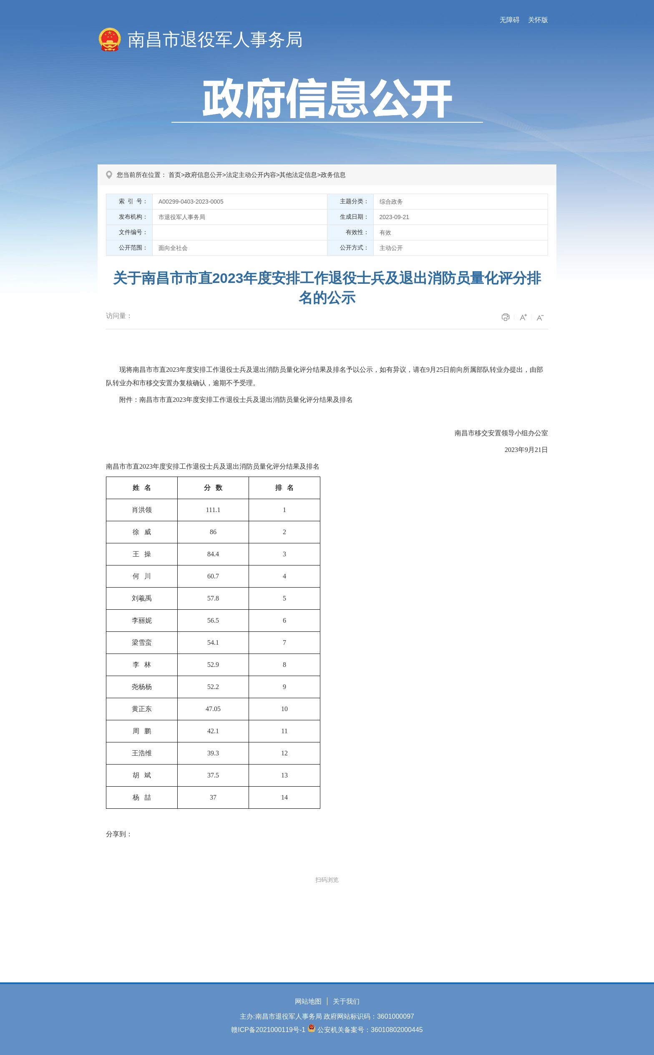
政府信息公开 (203, 174)
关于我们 (346, 1001)
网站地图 (308, 1001)
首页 (175, 174)
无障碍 (510, 19)
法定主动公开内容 (251, 174)
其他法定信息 (298, 174)
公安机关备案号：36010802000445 (370, 1029)
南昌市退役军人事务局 (215, 39)
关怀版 (538, 19)
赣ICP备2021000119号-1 (268, 1029)
